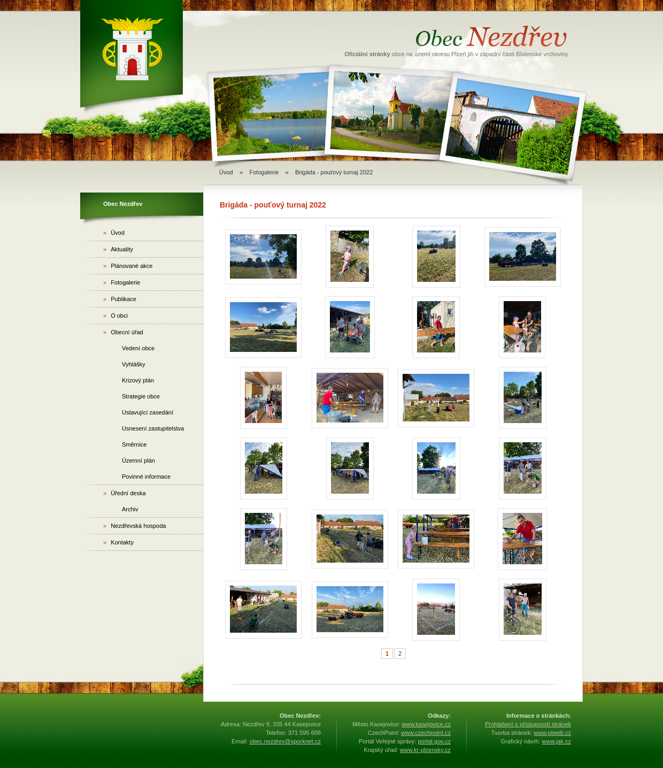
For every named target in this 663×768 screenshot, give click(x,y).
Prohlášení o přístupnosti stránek (528, 724)
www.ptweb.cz (552, 732)
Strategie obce (141, 396)
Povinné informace (146, 476)
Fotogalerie (264, 172)
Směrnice (134, 444)
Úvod (226, 172)
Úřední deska (124, 493)
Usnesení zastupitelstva (153, 428)
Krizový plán (138, 380)
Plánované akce (127, 266)
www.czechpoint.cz (426, 732)
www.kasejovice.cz (426, 724)
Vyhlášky (133, 364)
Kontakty (118, 542)
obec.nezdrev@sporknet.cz (285, 741)
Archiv (130, 509)
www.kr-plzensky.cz (425, 750)
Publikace (119, 299)
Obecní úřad (123, 332)
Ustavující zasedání (147, 412)
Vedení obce (138, 348)
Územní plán (138, 460)
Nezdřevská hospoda (134, 526)
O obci (115, 315)
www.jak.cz (556, 741)
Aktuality (118, 249)
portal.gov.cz (434, 741)
